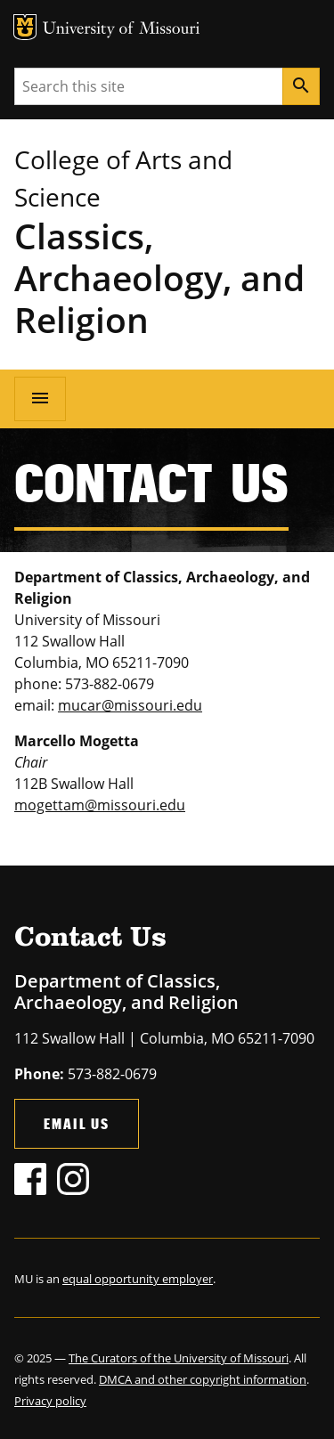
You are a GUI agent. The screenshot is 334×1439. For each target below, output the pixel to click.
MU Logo (25, 27)
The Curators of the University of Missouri (179, 1358)
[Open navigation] (40, 399)
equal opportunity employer (137, 1279)
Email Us (77, 1123)
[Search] (301, 86)
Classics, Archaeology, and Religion (159, 277)
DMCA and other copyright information (202, 1379)
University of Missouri (121, 29)
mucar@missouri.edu (130, 705)
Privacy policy (50, 1401)
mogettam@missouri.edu (99, 805)
